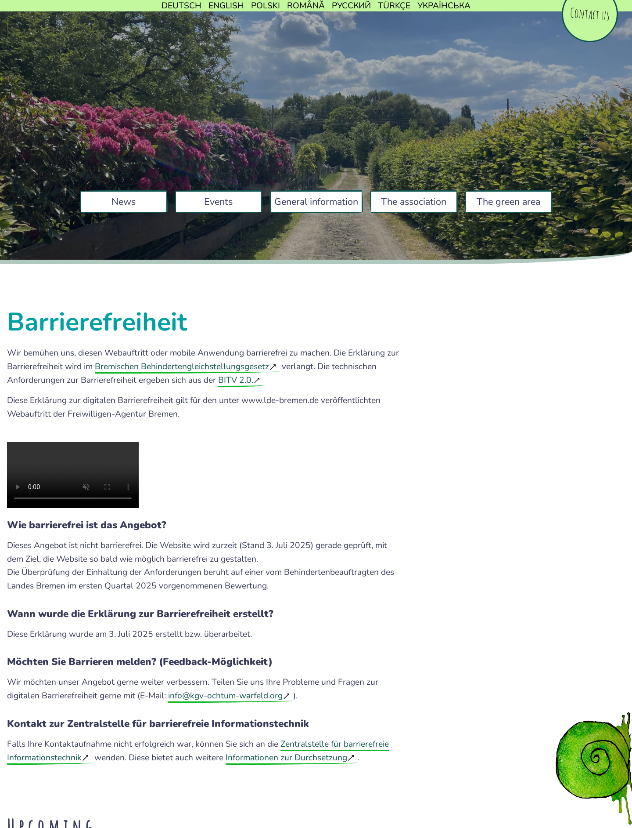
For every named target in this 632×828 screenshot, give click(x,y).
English (226, 5)
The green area (508, 201)
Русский (351, 5)
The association (413, 201)
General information (316, 201)
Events (218, 201)
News (123, 201)
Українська (443, 5)
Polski (265, 5)
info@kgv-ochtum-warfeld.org (225, 695)
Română (306, 5)
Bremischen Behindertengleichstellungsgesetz (182, 366)
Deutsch (181, 5)
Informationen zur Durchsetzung (286, 757)
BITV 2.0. (235, 380)
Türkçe (394, 5)
